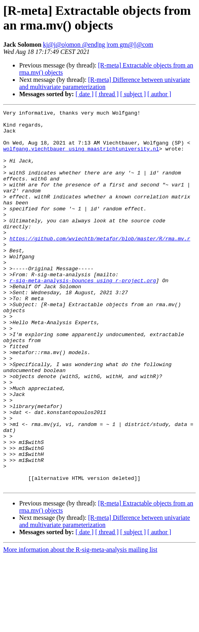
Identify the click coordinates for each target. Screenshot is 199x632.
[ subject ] (133, 94)
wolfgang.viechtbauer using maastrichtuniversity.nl (81, 156)
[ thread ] (107, 94)
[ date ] (85, 94)
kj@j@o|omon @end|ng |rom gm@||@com (98, 44)
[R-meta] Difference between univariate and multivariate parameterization (104, 83)
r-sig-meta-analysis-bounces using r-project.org (83, 315)
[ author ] (159, 94)
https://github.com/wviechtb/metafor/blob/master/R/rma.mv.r (100, 264)
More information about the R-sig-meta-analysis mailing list (80, 625)
